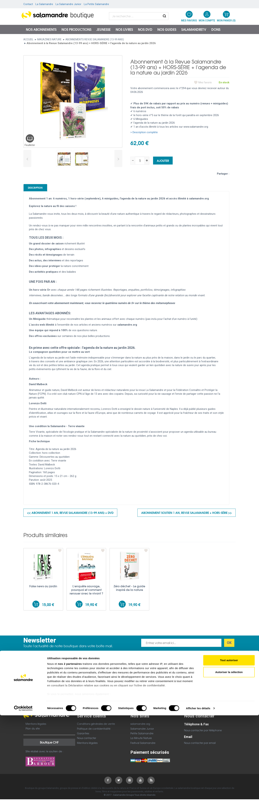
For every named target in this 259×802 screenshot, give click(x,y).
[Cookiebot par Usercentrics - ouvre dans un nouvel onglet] (23, 795)
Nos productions (76, 29)
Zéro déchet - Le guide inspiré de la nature (129, 590)
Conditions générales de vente (96, 726)
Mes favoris (205, 82)
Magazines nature (49, 39)
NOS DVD (145, 29)
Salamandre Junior (142, 731)
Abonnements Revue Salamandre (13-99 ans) (94, 39)
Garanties (83, 736)
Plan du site (33, 731)
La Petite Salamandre (96, 4)
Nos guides (166, 29)
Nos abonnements (41, 29)
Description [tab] (42, 188)
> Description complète (144, 132)
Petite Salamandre (141, 736)
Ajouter (163, 160)
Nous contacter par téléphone (203, 733)
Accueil (28, 39)
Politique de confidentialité (93, 731)
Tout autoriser (229, 747)
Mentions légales (36, 726)
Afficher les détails (198, 794)
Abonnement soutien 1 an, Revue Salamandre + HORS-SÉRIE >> (186, 515)
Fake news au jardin (43, 588)
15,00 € (48, 607)
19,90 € (91, 607)
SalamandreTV (193, 29)
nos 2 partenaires (70, 750)
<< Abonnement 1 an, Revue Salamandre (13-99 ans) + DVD (70, 515)
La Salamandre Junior (68, 4)
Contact (28, 4)
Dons (215, 29)
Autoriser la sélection (229, 758)
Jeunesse (103, 29)
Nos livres (124, 29)
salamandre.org (140, 726)
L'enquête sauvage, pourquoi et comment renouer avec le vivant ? (86, 592)
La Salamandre (44, 4)
